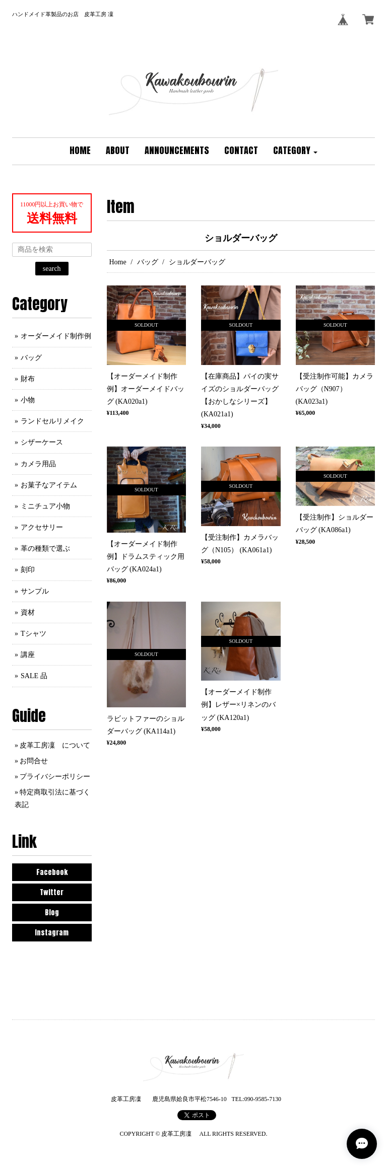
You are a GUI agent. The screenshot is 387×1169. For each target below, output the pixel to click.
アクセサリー (42, 527)
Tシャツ (33, 633)
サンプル (35, 591)
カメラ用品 (38, 464)
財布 (28, 379)
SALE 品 (34, 676)
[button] (295, 151)
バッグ (147, 262)
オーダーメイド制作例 (56, 336)
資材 (28, 612)
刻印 (28, 569)
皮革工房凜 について (55, 745)
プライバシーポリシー (55, 776)
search (52, 268)
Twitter (51, 892)
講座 (28, 655)
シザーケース (42, 442)
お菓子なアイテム (49, 485)
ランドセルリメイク (52, 421)
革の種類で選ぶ (45, 548)
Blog (52, 912)
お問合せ (34, 761)
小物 (28, 400)
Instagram (52, 932)
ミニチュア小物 (45, 506)
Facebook (52, 872)
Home (117, 262)
